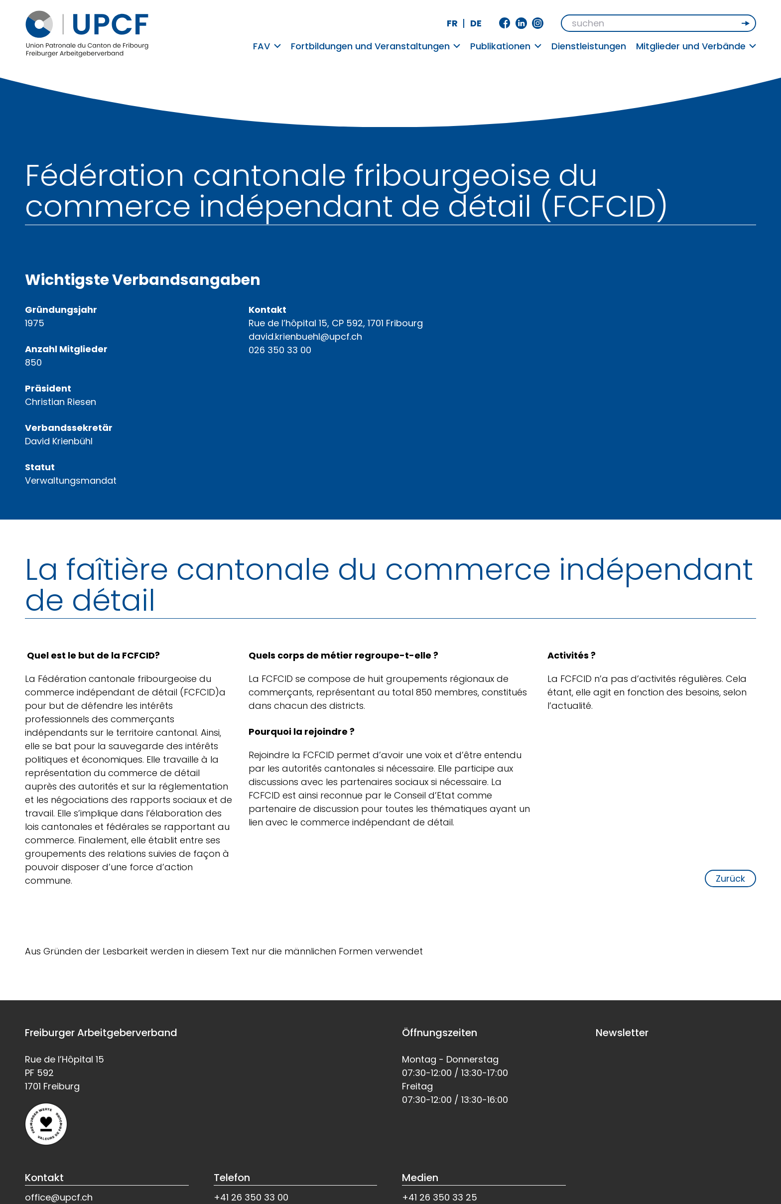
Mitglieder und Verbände (696, 46)
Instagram (537, 23)
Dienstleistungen (588, 46)
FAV (267, 46)
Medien (420, 1178)
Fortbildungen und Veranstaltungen (376, 46)
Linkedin (521, 23)
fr (452, 23)
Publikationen (505, 46)
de (476, 23)
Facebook (505, 23)
